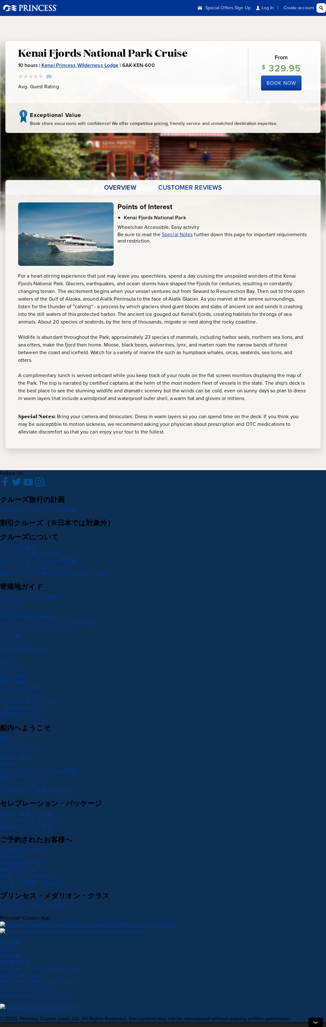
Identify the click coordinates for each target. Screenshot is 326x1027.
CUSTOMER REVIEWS (190, 187)
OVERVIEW (120, 187)
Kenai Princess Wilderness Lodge (79, 65)
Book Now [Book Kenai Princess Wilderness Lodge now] (281, 83)
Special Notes (177, 234)
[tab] (120, 187)
